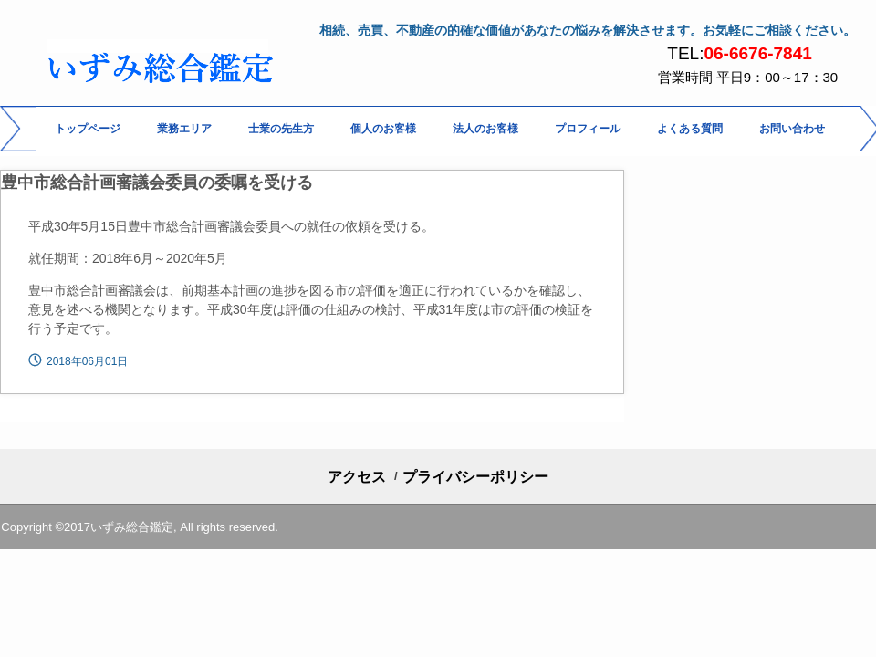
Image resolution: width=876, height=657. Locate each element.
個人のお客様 (383, 128)
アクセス (357, 477)
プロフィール (587, 128)
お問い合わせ (792, 128)
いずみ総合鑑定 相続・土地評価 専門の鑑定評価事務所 (166, 71)
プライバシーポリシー (475, 477)
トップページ (87, 128)
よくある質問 (690, 128)
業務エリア (184, 128)
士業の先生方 (281, 128)
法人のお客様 (485, 128)
